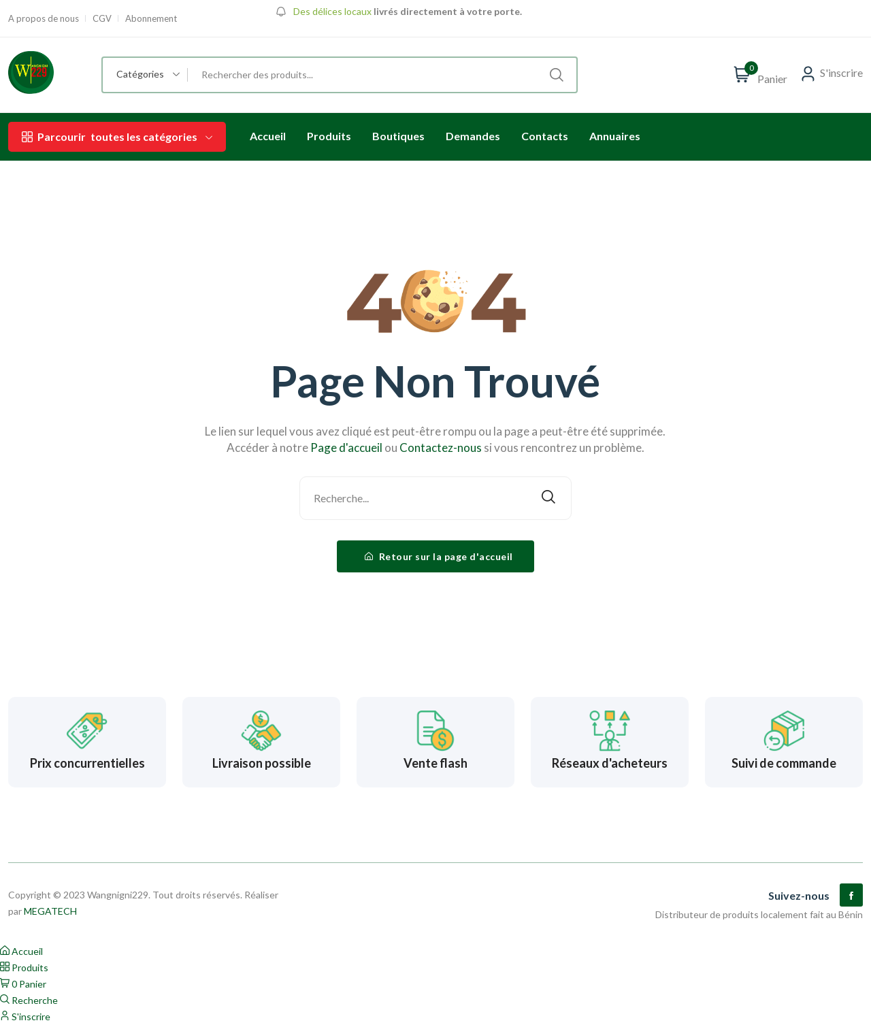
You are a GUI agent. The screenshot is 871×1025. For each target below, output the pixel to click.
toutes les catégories (117, 137)
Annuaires (614, 135)
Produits (329, 135)
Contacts (544, 135)
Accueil (268, 135)
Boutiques (398, 135)
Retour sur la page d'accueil (439, 556)
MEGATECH (50, 911)
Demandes (473, 135)
